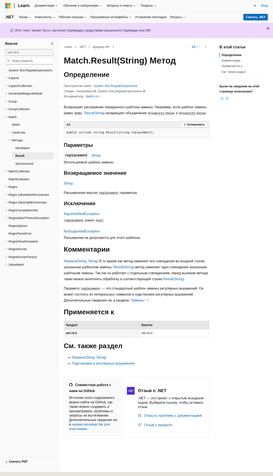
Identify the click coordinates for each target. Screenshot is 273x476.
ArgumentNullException (81, 214)
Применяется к (232, 66)
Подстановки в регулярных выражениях (103, 363)
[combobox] (29, 52)
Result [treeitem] (20, 155)
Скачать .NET (256, 17)
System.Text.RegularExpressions (115, 86)
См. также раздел (234, 72)
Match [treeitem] (16, 124)
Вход (264, 5)
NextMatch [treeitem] (22, 148)
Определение (232, 55)
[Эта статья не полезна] (227, 98)
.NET (82, 47)
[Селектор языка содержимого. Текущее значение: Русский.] (15, 469)
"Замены (137, 300)
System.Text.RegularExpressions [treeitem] (30, 70)
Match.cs (92, 96)
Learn (68, 47)
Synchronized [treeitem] (24, 163)
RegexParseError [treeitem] (20, 233)
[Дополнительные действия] (205, 47)
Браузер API (101, 47)
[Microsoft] (8, 6)
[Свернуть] (52, 44)
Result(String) (94, 113)
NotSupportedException (82, 231)
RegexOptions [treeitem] (18, 226)
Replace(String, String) (81, 261)
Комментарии (231, 60)
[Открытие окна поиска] (255, 6)
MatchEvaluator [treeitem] (19, 179)
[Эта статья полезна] (222, 98)
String (95, 155)
